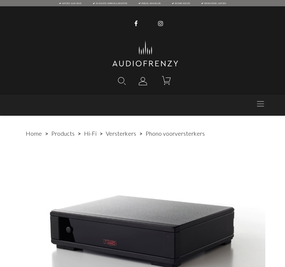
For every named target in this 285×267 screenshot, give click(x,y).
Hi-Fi (90, 133)
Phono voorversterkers (175, 133)
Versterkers (121, 133)
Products (63, 133)
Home (34, 133)
